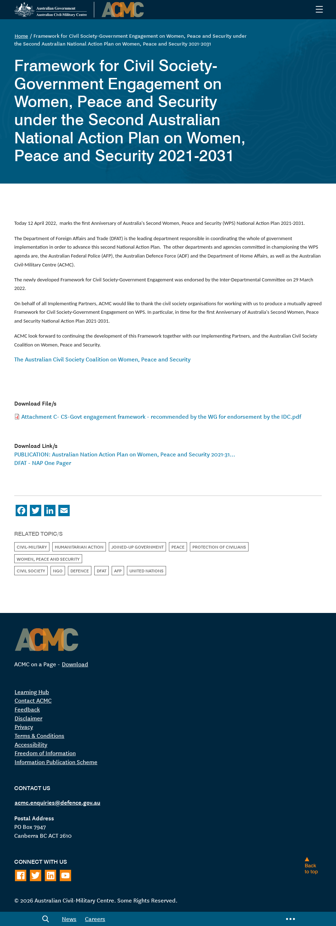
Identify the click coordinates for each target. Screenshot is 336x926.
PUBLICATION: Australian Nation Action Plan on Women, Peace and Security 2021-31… (124, 454)
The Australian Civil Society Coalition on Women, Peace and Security (102, 359)
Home (21, 35)
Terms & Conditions (39, 735)
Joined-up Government (137, 546)
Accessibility (31, 744)
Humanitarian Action (79, 546)
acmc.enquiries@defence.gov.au (57, 801)
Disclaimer (28, 718)
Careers (95, 918)
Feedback (27, 709)
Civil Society (31, 570)
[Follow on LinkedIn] (50, 875)
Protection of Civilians (219, 546)
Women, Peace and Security (48, 558)
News (69, 918)
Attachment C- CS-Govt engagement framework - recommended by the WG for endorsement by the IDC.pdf (161, 416)
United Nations (146, 570)
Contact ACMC (33, 700)
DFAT (101, 570)
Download (75, 664)
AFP (118, 570)
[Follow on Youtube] (65, 875)
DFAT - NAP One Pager (42, 462)
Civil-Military (32, 546)
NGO (58, 570)
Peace (178, 546)
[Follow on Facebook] (20, 875)
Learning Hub (32, 691)
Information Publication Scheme (56, 761)
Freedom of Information (45, 752)
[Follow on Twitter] (35, 875)
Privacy (24, 726)
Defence (79, 570)
